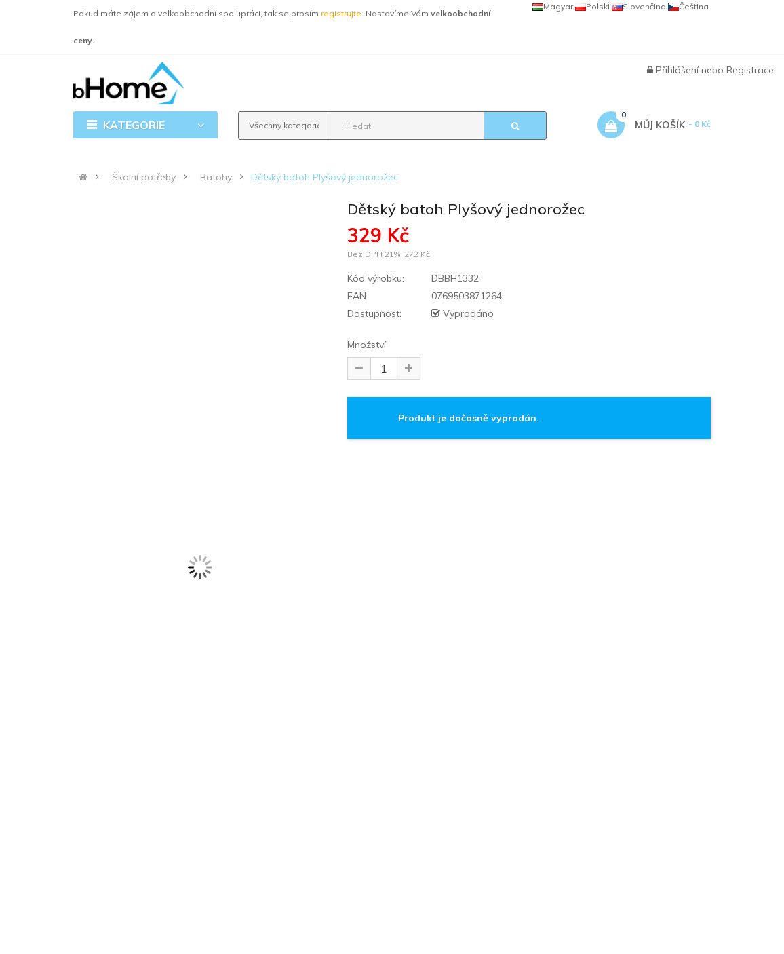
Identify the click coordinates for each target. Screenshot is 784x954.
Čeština (688, 6)
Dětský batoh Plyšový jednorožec (324, 177)
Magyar (552, 6)
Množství (366, 345)
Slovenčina (639, 6)
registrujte (341, 13)
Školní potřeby (144, 177)
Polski (592, 6)
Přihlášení (678, 70)
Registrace (750, 70)
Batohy (216, 177)
